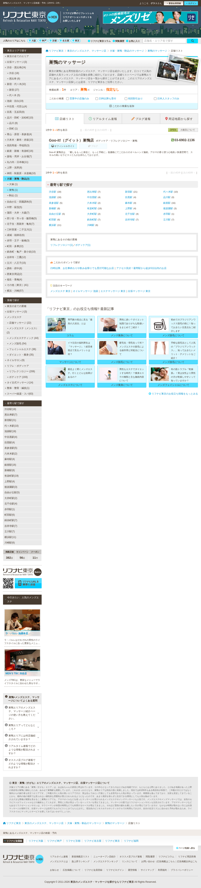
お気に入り (133, 41)
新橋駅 (52, 208)
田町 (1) (12, 128)
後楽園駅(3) (10, 487)
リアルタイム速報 (59, 856)
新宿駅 (128, 191)
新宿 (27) (13, 89)
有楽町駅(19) (11, 475)
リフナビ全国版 (13, 841)
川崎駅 (90, 225)
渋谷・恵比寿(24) (15, 67)
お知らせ (54, 870)
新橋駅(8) (9, 470)
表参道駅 (54, 203)
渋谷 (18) (13, 73)
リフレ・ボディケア (17, 365)
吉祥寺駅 (130, 219)
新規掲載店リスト (81, 856)
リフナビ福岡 (131, 840)
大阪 (32, 40)
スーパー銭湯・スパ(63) (19, 393)
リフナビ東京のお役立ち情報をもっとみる (173, 393)
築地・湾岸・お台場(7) (18, 156)
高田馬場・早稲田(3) (17, 145)
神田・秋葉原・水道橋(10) (20, 173)
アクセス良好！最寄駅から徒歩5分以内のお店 (141, 268)
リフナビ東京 (112, 840)
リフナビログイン (115, 870)
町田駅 (52, 219)
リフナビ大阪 (36, 840)
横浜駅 (52, 225)
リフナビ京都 (73, 840)
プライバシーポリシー (182, 870)
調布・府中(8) (13, 268)
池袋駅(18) (10, 431)
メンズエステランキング (105, 861)
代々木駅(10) (11, 425)
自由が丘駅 (55, 214)
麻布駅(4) (9, 459)
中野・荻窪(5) (13, 207)
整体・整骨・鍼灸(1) (17, 388)
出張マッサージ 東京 (139, 291)
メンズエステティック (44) (23, 338)
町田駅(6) (9, 514)
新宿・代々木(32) (15, 84)
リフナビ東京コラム (99, 41)
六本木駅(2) (10, 453)
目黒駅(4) (9, 442)
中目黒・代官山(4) (16, 106)
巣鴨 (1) (12, 190)
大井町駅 (92, 214)
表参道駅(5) (10, 448)
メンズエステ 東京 (60, 291)
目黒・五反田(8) (15, 112)
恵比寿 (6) (13, 78)
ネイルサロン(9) (15, 360)
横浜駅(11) (10, 537)
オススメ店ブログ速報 (131, 856)
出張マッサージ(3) (16, 62)
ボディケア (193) (17, 377)
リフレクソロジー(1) (61, 245)
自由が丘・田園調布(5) (18, 201)
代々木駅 (168, 191)
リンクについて (129, 861)
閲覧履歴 (118, 41)
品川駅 (167, 197)
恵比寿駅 (92, 191)
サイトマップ (147, 870)
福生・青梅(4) (13, 279)
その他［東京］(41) (16, 285)
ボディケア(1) (83, 245)
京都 (53, 40)
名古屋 (64, 40)
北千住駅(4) (10, 503)
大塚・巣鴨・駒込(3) (17, 178)
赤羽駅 (167, 214)
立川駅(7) (9, 531)
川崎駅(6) (9, 542)
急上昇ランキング (81, 861)
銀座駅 (167, 203)
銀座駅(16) (10, 464)
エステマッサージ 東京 (112, 291)
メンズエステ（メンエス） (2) (22, 330)
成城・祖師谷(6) (15, 235)
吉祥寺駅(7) (10, 526)
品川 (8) (12, 123)
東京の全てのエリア (17, 56)
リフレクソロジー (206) (21, 371)
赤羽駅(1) (9, 509)
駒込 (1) (12, 195)
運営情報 (132, 870)
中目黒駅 (92, 197)
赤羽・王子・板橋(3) (17, 240)
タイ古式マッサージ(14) (19, 382)
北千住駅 (130, 214)
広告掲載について (72, 870)
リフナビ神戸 (54, 840)
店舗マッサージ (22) (19, 322)
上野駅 (128, 208)
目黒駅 (128, 197)
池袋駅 (52, 197)
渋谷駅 (52, 191)
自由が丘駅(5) (12, 492)
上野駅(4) (9, 481)
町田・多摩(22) (14, 246)
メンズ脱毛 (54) (16, 343)
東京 (75, 40)
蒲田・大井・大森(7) (17, 212)
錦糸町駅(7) (10, 520)
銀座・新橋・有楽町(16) (19, 151)
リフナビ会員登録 (93, 870)
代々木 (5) (13, 95)
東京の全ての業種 (15, 306)
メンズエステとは (59, 861)
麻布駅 (128, 203)
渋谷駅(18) (10, 409)
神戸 (42, 40)
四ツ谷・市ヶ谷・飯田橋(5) (21, 218)
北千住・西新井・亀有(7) (19, 223)
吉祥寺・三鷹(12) (15, 257)
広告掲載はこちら (166, 861)
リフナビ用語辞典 (187, 856)
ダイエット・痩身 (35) (20, 354)
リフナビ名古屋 (92, 840)
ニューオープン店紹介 (104, 856)
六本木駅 (92, 203)
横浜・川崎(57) (14, 290)
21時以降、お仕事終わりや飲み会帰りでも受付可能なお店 (82, 268)
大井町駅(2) (10, 498)
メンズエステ (13, 317)
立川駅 (167, 219)
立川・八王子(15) (15, 262)
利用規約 (162, 870)
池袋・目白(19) (14, 101)
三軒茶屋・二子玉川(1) (18, 229)
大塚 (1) (12, 184)
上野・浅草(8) (13, 167)
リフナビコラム (166, 856)
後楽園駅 (168, 208)
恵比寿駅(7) (10, 414)
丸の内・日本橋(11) (16, 162)
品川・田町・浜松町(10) (19, 117)
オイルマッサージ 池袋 (85, 291)
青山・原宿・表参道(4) (18, 134)
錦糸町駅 (92, 219)
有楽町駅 (92, 208)
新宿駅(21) (10, 420)
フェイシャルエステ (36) (21, 349)
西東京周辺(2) (13, 274)
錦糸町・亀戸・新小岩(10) (20, 251)
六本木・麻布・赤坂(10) (19, 139)
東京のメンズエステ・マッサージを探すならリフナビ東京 (102, 881)
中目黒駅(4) (10, 437)
